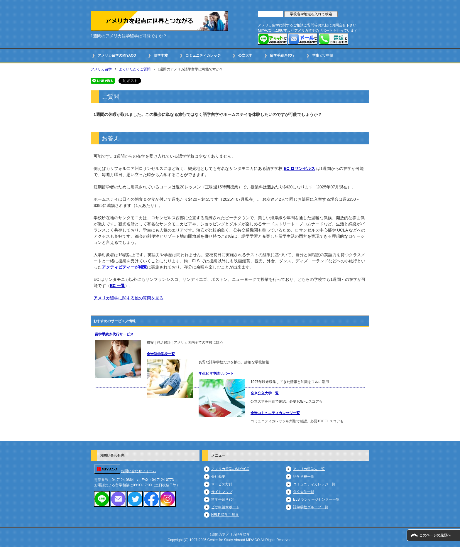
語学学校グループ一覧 (310, 507)
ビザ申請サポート (225, 507)
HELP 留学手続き (225, 515)
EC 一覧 (117, 285)
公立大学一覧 (303, 492)
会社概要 (218, 477)
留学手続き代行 (282, 55)
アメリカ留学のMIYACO (117, 55)
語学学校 (161, 55)
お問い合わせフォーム (138, 471)
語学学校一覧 (303, 477)
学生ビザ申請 (322, 55)
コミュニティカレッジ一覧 (314, 484)
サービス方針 (221, 484)
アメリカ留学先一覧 (309, 469)
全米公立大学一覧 (265, 393)
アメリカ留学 (101, 69)
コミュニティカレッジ (203, 55)
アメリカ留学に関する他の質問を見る (128, 298)
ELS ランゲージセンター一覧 (316, 499)
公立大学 (245, 55)
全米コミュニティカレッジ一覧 (275, 413)
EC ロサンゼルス (299, 168)
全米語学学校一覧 (161, 354)
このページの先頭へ (435, 535)
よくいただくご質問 (134, 69)
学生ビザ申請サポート (216, 374)
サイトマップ (221, 492)
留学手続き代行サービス (114, 334)
